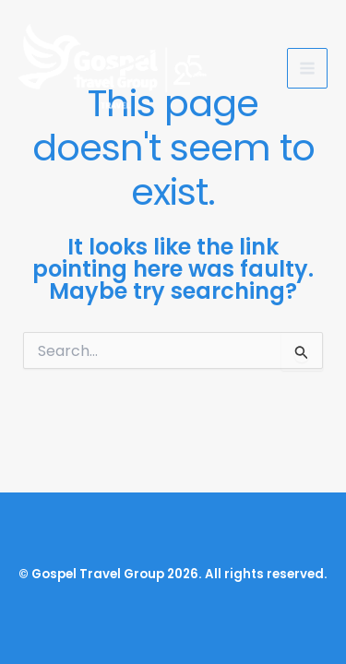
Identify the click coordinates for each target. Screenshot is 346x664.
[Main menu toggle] (307, 68)
